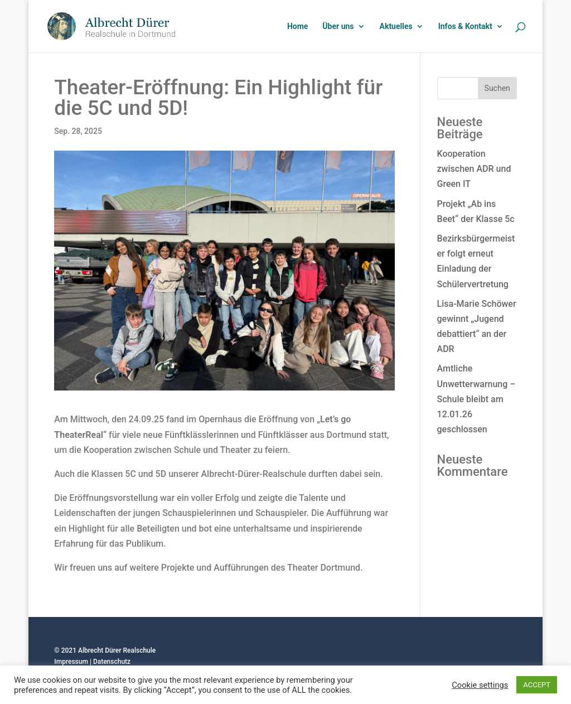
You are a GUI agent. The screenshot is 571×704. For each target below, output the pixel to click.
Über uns (338, 26)
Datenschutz (111, 662)
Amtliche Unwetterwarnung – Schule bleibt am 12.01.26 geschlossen (476, 399)
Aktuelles (396, 26)
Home (297, 26)
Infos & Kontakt (465, 26)
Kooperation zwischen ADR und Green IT (474, 168)
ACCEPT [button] (536, 685)
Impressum (71, 662)
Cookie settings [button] (480, 685)
